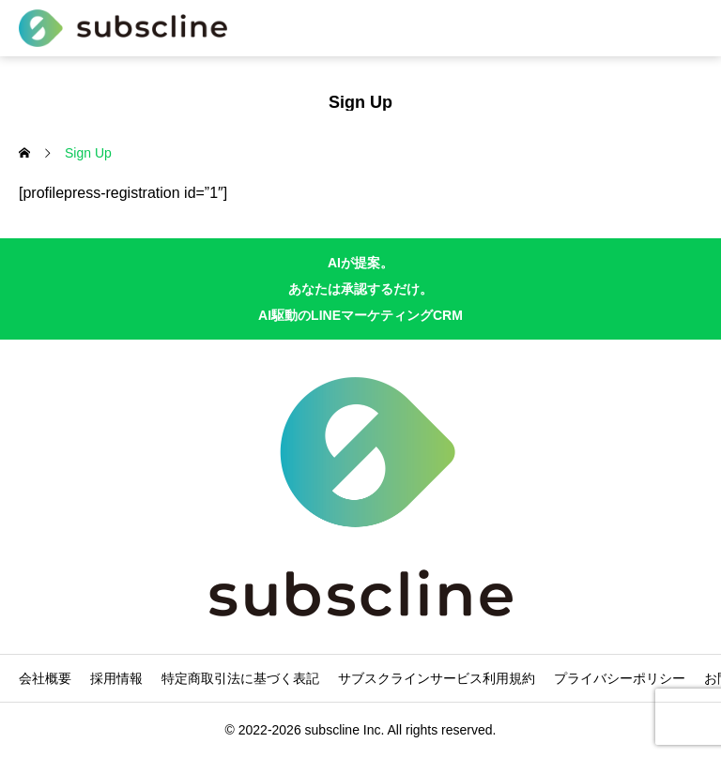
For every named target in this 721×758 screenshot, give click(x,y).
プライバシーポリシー (619, 678)
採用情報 (116, 678)
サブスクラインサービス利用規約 (436, 678)
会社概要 (45, 678)
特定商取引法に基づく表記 (240, 678)
